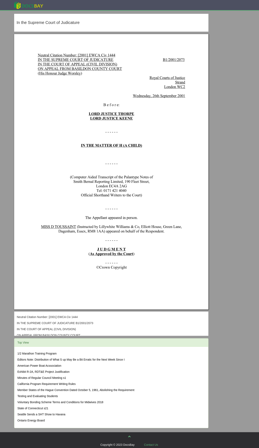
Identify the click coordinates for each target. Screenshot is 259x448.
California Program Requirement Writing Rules (46, 384)
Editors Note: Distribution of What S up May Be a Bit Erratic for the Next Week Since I (71, 359)
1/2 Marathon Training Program (37, 353)
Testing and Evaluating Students (37, 396)
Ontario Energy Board (31, 420)
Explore (59, 5)
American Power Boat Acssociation (39, 365)
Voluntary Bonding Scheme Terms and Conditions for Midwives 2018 (60, 402)
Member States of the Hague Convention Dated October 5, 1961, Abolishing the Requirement (75, 390)
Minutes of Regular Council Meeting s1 (41, 377)
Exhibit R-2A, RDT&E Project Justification (43, 371)
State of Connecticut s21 (32, 408)
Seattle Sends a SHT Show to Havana (41, 414)
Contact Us (151, 444)
